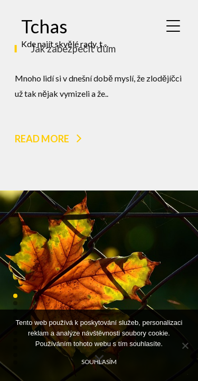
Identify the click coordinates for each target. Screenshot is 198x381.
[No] (185, 345)
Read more (42, 138)
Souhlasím (99, 361)
